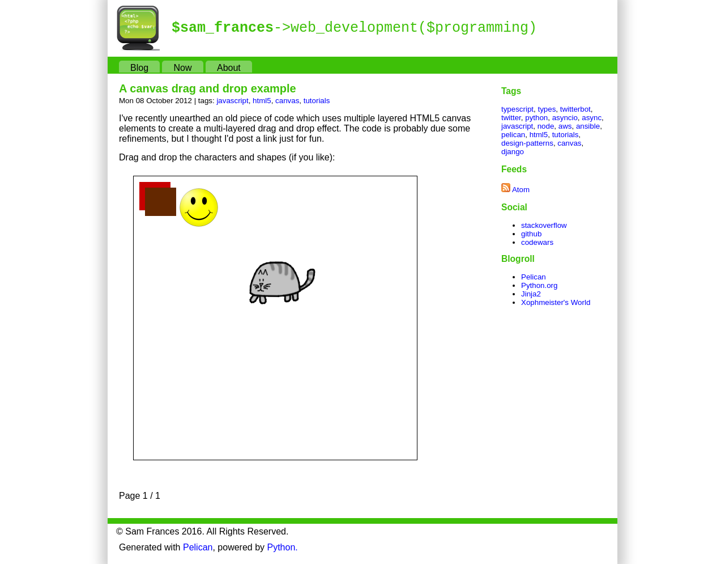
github (531, 234)
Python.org (539, 285)
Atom (521, 189)
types (547, 109)
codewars (537, 242)
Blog (139, 68)
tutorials (317, 100)
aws (565, 126)
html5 (262, 100)
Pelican (533, 277)
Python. (282, 547)
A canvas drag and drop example (207, 88)
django (512, 151)
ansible (588, 126)
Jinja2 (531, 294)
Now (182, 68)
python (536, 117)
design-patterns (527, 143)
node (546, 126)
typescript (517, 109)
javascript (232, 100)
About (229, 68)
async (592, 117)
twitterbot (575, 109)
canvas (287, 100)
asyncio (565, 117)
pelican (513, 134)
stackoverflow (544, 225)
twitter (511, 117)
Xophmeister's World (555, 302)
